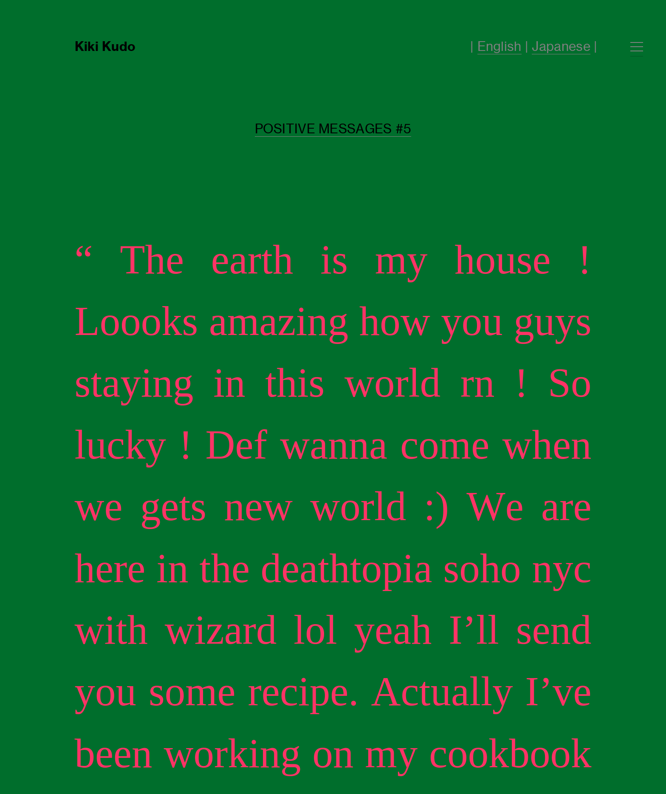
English (499, 46)
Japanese (561, 46)
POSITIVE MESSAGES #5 (333, 128)
